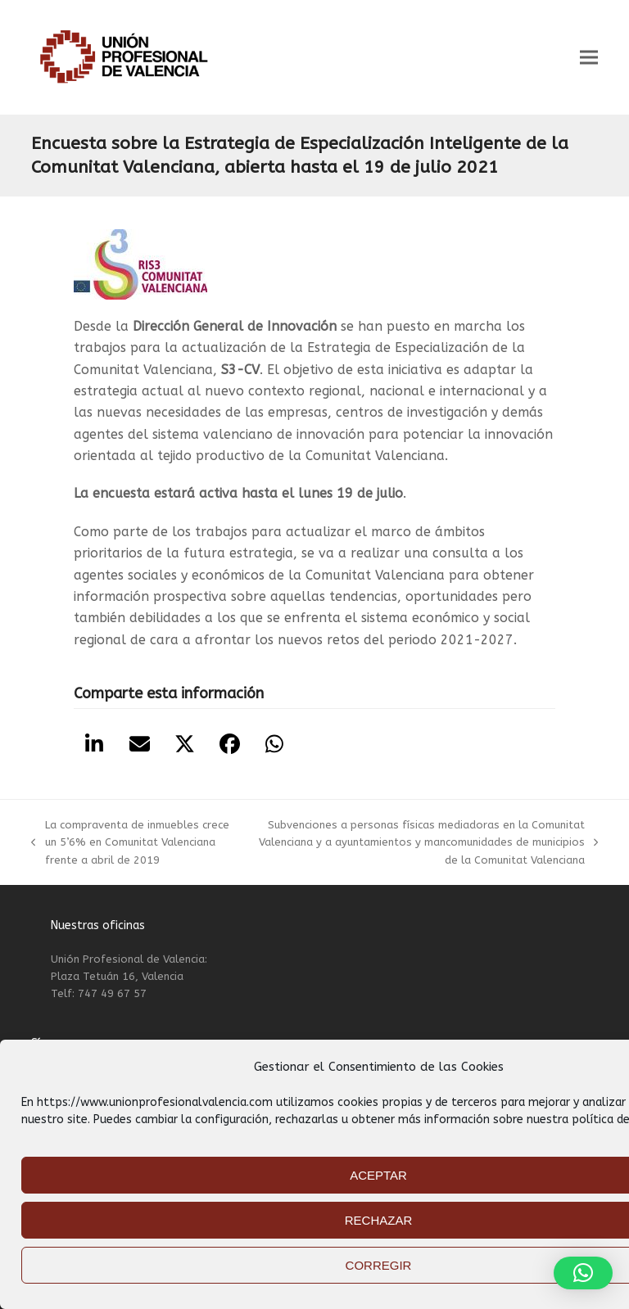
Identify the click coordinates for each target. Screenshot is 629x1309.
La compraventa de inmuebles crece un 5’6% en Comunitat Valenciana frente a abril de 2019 (130, 844)
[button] (589, 58)
